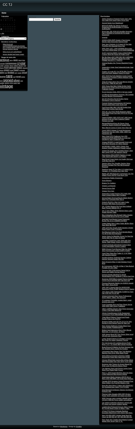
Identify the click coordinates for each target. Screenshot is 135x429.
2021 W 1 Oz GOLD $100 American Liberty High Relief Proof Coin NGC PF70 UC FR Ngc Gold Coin (117, 113)
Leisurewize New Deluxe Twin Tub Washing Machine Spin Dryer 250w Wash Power (116, 352)
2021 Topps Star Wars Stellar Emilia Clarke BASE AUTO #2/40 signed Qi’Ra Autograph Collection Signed (116, 87)
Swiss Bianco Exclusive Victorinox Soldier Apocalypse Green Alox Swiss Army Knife (116, 356)
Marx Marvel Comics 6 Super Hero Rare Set (117, 128)
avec (15, 60)
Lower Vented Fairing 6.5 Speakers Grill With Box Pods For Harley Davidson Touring (117, 339)
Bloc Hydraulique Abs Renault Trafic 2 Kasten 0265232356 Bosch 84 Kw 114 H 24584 (117, 215)
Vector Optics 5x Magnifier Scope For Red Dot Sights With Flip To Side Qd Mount (117, 237)
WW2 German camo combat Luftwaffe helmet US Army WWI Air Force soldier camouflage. (117, 399)
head (11, 70)
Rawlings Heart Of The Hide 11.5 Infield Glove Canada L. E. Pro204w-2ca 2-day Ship (117, 170)
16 (1, 29)
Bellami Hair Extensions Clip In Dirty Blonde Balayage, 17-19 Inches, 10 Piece (116, 331)
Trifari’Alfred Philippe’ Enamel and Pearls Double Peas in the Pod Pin (115, 318)
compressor (11, 63)
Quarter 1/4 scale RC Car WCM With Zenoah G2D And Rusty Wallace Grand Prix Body (117, 72)
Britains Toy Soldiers (109, 183)
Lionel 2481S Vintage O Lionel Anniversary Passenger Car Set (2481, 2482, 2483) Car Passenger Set (116, 131)
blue (23, 60)
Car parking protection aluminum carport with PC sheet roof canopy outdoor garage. (117, 403)
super (15, 83)
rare (9, 76)
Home (4, 13)
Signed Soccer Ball (108, 188)
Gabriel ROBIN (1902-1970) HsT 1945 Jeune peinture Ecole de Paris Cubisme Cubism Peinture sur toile (117, 119)
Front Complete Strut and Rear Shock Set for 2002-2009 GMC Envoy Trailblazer (117, 305)
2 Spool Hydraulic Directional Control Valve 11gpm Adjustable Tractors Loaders (116, 245)
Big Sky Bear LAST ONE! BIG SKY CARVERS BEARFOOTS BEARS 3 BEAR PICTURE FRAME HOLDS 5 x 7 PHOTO (117, 58)
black (20, 60)
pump (3, 76)
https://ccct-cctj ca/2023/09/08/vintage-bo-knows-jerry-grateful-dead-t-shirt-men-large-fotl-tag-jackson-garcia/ (15, 46)
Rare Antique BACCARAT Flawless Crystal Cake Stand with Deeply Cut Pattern (116, 155)
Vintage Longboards (108, 186)
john (2, 72)
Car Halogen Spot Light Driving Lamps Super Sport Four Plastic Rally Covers (117, 369)
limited (11, 72)
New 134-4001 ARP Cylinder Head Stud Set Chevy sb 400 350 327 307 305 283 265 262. (117, 416)
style (11, 83)
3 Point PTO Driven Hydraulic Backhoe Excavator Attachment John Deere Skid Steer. (117, 412)
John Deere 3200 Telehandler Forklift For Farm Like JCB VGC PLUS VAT (117, 292)
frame (2, 68)
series (23, 77)
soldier (2, 83)
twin (18, 83)
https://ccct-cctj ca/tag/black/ (12, 52)
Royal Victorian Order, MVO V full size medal (117, 92)
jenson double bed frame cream (13, 54)
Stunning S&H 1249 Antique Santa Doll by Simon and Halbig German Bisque (116, 271)
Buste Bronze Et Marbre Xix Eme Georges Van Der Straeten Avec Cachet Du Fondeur (117, 348)
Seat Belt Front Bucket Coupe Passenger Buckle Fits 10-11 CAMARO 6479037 (116, 220)
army (11, 60)
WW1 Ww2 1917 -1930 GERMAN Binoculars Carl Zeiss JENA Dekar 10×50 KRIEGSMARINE (118, 49)
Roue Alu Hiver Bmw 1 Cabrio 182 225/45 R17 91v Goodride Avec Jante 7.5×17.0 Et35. (117, 386)
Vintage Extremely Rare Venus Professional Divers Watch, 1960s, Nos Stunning (116, 296)
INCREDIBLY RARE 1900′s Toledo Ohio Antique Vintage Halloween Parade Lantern (116, 147)
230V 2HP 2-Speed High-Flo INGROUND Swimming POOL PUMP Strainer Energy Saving (118, 288)
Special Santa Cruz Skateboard (112, 23)
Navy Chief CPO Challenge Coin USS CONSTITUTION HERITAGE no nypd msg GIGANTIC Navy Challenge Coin (116, 137)
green (7, 70)
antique (4, 59)
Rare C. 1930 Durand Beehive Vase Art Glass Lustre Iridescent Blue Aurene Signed (117, 373)
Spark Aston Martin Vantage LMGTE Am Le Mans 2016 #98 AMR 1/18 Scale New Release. (117, 377)
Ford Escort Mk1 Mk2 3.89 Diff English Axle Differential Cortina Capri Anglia (116, 108)
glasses (24, 68)
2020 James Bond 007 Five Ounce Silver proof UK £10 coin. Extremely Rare (117, 335)
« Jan (2, 33)
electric (20, 65)
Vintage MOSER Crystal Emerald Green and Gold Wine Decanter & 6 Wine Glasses (117, 143)
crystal (21, 63)
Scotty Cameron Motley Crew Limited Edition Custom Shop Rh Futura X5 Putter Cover (117, 53)
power (20, 73)
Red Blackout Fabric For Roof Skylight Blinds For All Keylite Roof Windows (117, 232)
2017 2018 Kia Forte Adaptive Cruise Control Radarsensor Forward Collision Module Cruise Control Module (117, 77)
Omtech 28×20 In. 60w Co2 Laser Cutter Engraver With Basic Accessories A (115, 203)
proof (24, 72)
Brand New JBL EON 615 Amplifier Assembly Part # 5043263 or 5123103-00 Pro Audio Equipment (117, 33)
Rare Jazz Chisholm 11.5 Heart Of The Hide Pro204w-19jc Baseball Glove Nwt (117, 45)
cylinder (6, 65)
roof (14, 77)
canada (2, 63)
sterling (7, 83)
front (6, 67)
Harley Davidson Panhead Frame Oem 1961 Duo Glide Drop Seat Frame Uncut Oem (117, 19)
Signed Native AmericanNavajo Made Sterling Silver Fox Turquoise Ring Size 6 (117, 198)
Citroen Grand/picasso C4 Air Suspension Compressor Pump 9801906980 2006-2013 (116, 313)
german (12, 67)
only (15, 73)
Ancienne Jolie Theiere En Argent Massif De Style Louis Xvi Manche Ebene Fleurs (117, 365)
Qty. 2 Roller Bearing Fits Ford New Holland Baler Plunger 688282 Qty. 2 (116, 207)
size (21, 81)
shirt (1, 81)
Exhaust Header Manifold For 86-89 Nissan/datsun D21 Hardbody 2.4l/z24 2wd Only (118, 275)
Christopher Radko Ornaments (112, 178)
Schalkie (79, 426)
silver (16, 80)
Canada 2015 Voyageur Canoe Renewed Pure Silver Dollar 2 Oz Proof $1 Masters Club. (117, 382)
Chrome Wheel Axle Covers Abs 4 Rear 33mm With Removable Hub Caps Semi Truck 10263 (117, 360)
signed (8, 80)
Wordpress (64, 426)
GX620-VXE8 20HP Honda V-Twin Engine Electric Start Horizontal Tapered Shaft (116, 41)
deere (11, 65)
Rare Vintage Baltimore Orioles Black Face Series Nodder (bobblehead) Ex (116, 326)
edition (16, 65)
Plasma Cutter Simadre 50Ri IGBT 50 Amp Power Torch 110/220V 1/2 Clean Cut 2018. (116, 395)
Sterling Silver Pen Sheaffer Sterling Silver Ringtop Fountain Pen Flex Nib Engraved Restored (116, 165)
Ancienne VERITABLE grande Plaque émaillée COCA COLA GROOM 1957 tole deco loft (117, 279)
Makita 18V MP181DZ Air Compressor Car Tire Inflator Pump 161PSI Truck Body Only (117, 174)
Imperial (104, 37)
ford (25, 65)
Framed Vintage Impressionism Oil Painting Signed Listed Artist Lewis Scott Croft (116, 104)
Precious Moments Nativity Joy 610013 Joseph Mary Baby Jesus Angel (117, 284)
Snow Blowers (107, 180)
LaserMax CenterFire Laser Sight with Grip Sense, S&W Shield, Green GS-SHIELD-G (116, 241)
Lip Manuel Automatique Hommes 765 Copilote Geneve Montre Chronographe (118, 95)
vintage (6, 86)
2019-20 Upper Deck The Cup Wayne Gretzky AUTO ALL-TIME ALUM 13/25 (117, 82)
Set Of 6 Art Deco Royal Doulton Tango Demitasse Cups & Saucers (115, 99)
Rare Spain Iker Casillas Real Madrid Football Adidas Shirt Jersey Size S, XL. (117, 420)
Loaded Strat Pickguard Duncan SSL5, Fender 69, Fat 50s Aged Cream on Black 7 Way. (117, 407)
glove (1, 70)
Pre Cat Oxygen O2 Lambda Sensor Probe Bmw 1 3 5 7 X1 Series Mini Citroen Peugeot (117, 343)
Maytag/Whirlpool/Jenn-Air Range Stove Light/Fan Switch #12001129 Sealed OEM (116, 124)
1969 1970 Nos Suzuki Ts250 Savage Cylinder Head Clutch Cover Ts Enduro (117, 228)
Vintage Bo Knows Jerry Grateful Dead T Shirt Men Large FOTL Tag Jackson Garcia (117, 151)
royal (18, 76)
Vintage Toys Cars (108, 191)
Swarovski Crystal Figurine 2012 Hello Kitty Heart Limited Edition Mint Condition (116, 194)
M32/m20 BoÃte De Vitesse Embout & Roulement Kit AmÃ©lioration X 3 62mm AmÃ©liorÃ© (115, 27)
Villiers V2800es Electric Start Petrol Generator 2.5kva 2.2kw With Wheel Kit (117, 309)
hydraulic (22, 70)
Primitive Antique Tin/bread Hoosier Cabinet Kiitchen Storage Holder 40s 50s (116, 258)
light (6, 73)
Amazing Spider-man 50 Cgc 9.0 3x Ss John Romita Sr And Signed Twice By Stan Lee (117, 322)
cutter (2, 65)
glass (19, 67)
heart (16, 70)
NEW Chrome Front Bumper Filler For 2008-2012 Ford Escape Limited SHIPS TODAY (117, 250)
